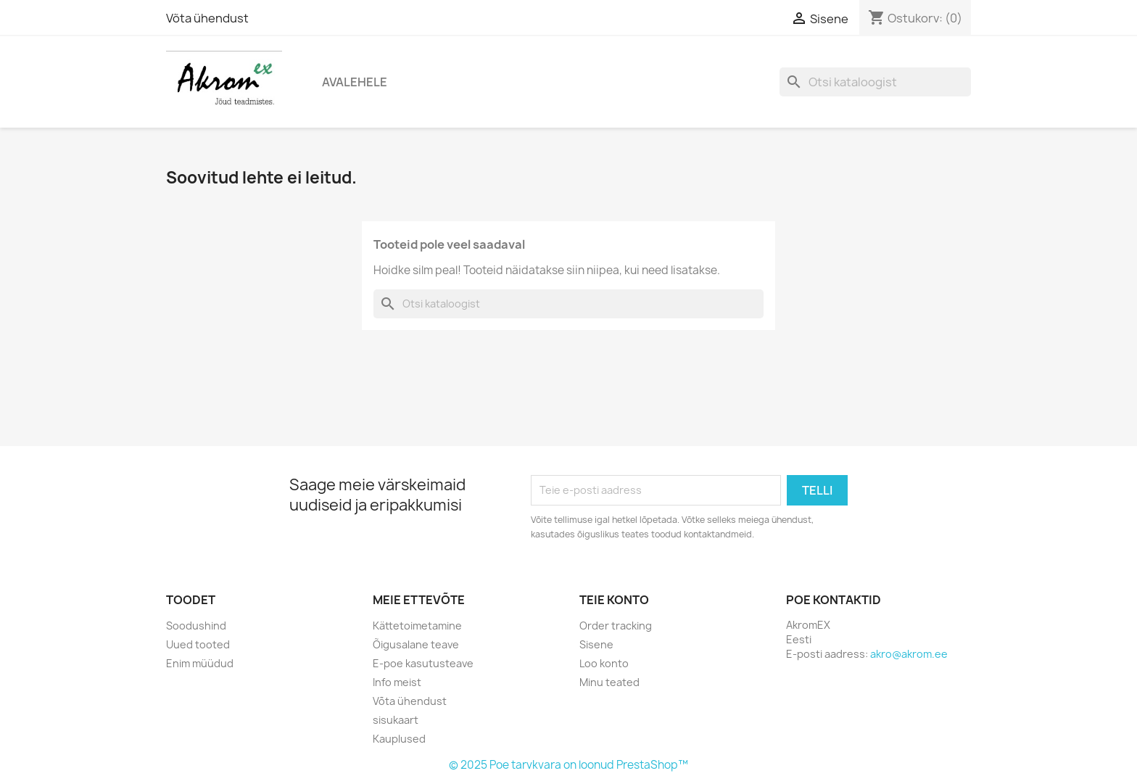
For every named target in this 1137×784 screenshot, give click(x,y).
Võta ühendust (207, 18)
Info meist (397, 682)
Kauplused (399, 739)
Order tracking (615, 625)
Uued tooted (198, 644)
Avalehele (354, 82)
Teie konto (614, 600)
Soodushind (196, 625)
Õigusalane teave (416, 644)
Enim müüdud (199, 663)
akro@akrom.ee (909, 654)
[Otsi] (875, 81)
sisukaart (395, 720)
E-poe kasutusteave (423, 663)
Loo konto (604, 663)
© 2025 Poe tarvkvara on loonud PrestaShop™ (568, 764)
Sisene (596, 644)
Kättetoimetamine (417, 625)
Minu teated (609, 682)
